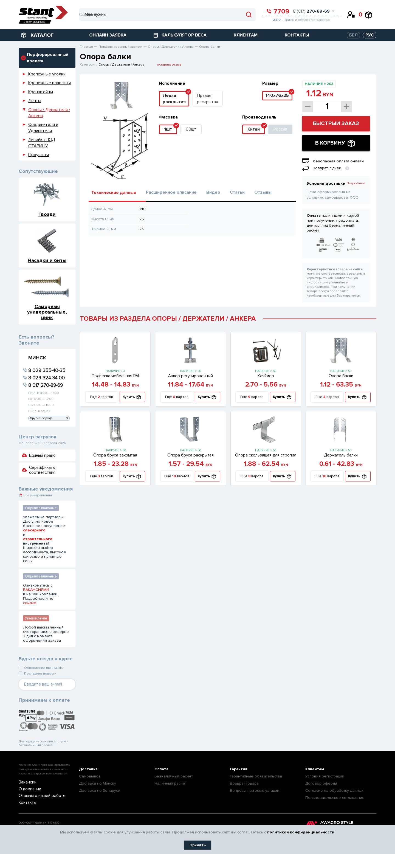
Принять (198, 845)
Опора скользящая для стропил (265, 455)
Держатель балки (341, 455)
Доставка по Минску (97, 783)
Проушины (38, 154)
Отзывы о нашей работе (38, 796)
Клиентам (314, 769)
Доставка (88, 769)
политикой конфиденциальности (300, 832)
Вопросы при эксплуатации (254, 790)
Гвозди (47, 214)
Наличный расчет (170, 783)
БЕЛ (353, 35)
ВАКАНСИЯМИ (36, 590)
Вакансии (26, 782)
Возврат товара (244, 783)
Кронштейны (40, 92)
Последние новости (40, 674)
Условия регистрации (324, 776)
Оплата (161, 769)
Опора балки (341, 376)
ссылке (29, 603)
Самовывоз (90, 776)
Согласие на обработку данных (334, 790)
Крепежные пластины (49, 83)
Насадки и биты (47, 260)
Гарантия (238, 769)
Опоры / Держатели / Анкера (121, 65)
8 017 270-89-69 (45, 385)
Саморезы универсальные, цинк (47, 311)
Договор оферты (321, 783)
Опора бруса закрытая (115, 455)
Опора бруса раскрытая (190, 455)
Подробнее (355, 183)
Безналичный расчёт (173, 776)
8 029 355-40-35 (46, 370)
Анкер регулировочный (190, 376)
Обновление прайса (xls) (43, 668)
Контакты (26, 802)
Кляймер (266, 376)
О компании (28, 789)
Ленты (34, 100)
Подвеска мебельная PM (115, 376)
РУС (369, 35)
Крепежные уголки (47, 74)
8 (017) (311, 11)
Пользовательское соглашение (335, 797)
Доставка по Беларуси (99, 790)
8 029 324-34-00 (46, 378)
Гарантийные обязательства (256, 776)
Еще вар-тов (101, 397)
